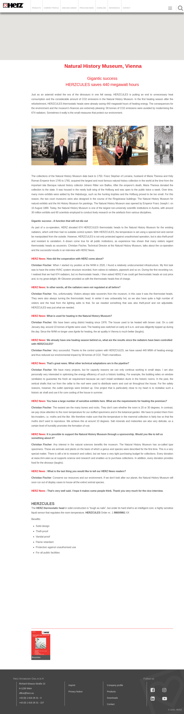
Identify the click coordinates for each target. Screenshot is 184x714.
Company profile (115, 685)
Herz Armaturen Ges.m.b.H (28, 678)
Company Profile (51, 8)
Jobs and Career (69, 8)
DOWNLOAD (101, 8)
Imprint (72, 685)
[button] (92, 33)
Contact (126, 8)
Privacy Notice (76, 691)
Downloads (112, 698)
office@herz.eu (26, 693)
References (114, 8)
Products (36, 8)
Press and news (87, 8)
